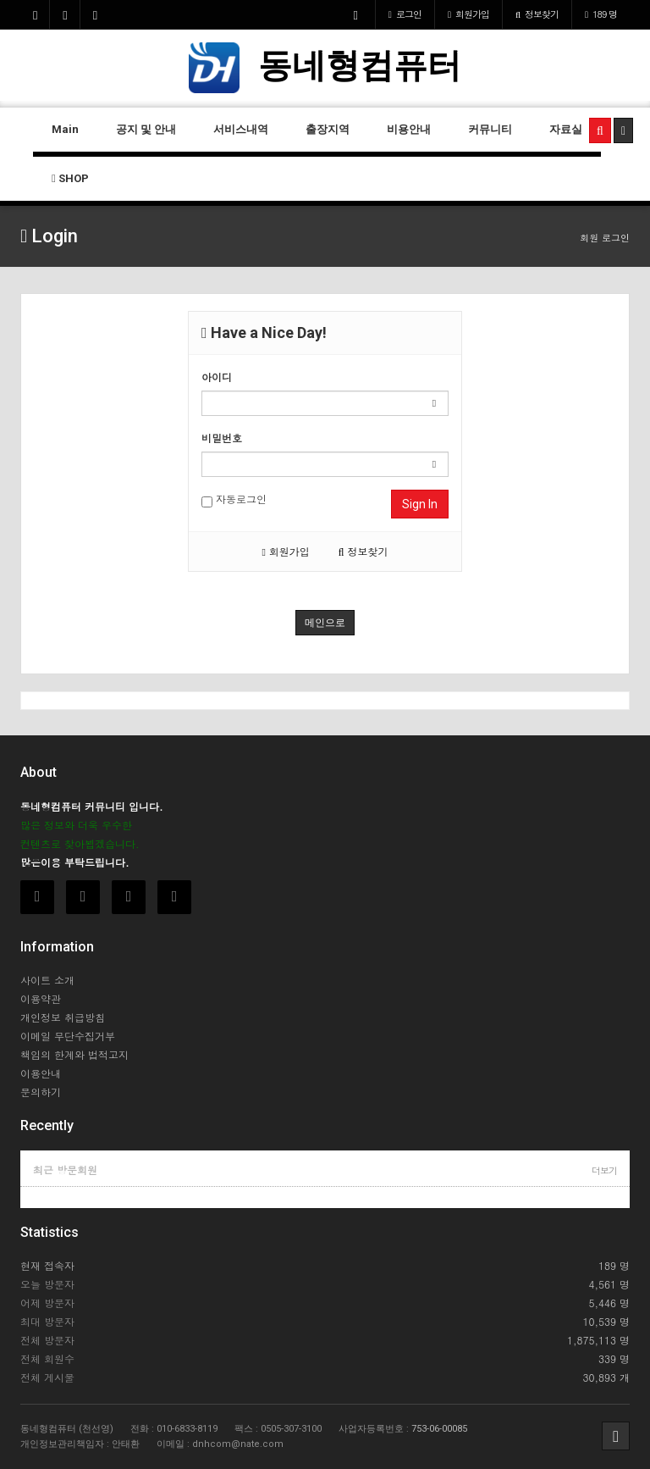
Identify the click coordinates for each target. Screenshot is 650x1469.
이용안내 (40, 1073)
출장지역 (328, 129)
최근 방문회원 (65, 1169)
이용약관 (40, 998)
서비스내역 (240, 129)
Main (65, 129)
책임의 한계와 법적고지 (74, 1054)
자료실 (565, 129)
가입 (468, 14)
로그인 (404, 14)
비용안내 (409, 129)
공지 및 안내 (146, 129)
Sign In (420, 504)
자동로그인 (234, 499)
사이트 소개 (47, 980)
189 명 (601, 14)
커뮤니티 (490, 129)
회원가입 (285, 551)
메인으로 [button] (325, 623)
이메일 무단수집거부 (67, 1035)
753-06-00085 (439, 1428)
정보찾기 (537, 14)
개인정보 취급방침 (62, 1017)
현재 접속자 (47, 1265)
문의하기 (40, 1091)
